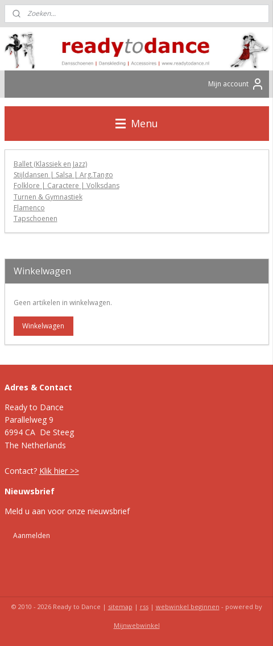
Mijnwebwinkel (137, 625)
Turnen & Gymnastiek (48, 197)
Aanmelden (31, 535)
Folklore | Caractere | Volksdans (66, 186)
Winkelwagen (43, 326)
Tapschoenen (35, 218)
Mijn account (236, 84)
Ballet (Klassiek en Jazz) (50, 164)
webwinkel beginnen (188, 606)
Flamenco (29, 207)
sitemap (120, 606)
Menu (136, 123)
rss (144, 606)
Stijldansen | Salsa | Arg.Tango (63, 175)
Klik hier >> (59, 470)
